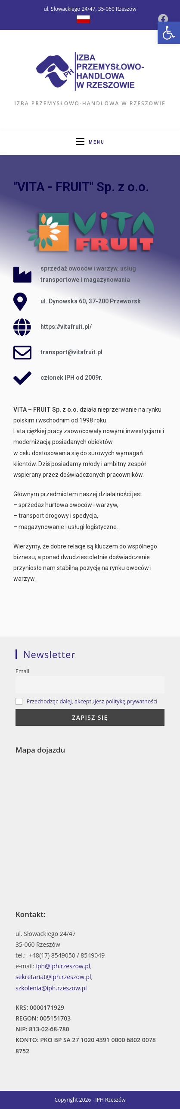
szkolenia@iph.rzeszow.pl (51, 988)
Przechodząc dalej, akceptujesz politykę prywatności (91, 701)
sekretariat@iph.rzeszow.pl (53, 977)
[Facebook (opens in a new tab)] (163, 19)
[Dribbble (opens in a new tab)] (83, 19)
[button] (169, 33)
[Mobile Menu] (90, 142)
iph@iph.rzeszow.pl (63, 966)
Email (22, 671)
